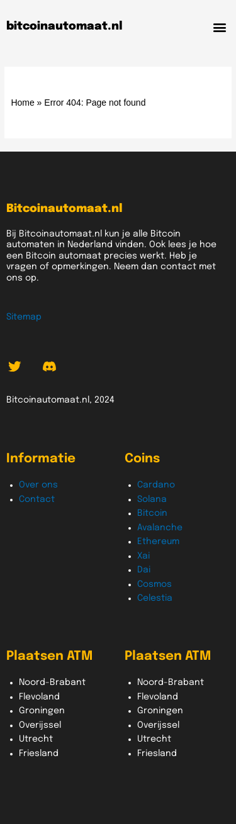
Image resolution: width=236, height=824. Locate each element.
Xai (143, 556)
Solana (152, 499)
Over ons (38, 485)
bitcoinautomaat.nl (64, 26)
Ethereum (158, 541)
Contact (37, 499)
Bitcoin (152, 513)
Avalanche (160, 527)
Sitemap (24, 317)
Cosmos (154, 584)
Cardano (156, 485)
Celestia (154, 598)
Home (22, 102)
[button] (219, 26)
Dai (143, 569)
